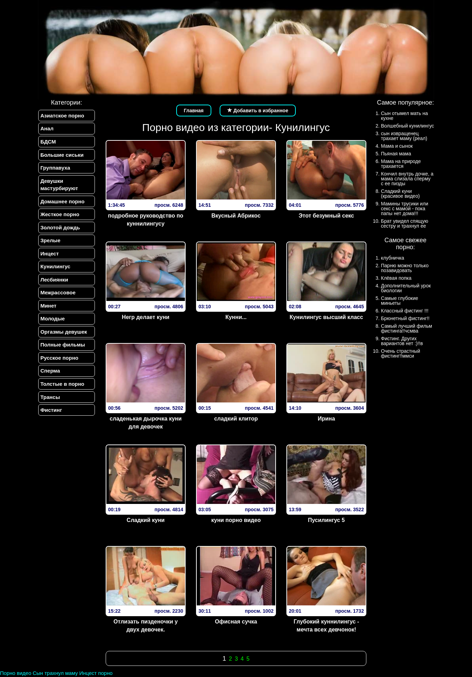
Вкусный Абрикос (236, 216)
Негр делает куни (146, 317)
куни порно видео (236, 520)
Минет (48, 310)
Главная (194, 110)
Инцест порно (96, 673)
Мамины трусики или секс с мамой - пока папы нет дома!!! (404, 208)
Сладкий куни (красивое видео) (400, 193)
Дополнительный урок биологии (406, 288)
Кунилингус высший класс (326, 317)
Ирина (326, 419)
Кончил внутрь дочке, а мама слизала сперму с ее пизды (407, 178)
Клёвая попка (396, 278)
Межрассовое (57, 297)
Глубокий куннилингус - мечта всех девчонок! (326, 626)
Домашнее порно (62, 203)
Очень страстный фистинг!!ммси (400, 353)
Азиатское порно (62, 116)
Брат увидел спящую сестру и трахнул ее (404, 223)
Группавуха (55, 169)
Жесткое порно (59, 216)
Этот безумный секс (326, 216)
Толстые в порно (62, 390)
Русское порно (59, 363)
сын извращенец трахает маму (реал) (404, 136)
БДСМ (48, 142)
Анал (46, 129)
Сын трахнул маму (55, 673)
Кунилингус (55, 270)
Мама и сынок (397, 146)
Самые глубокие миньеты (399, 300)
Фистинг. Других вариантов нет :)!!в (402, 341)
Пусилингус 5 (326, 520)
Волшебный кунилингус (407, 125)
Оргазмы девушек (63, 337)
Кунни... (235, 317)
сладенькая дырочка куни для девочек (145, 423)
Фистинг (51, 417)
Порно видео (15, 673)
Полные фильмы (62, 350)
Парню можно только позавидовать (405, 268)
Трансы (49, 403)
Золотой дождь (60, 230)
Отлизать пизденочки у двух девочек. (146, 626)
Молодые (52, 323)
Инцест (49, 257)
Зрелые (50, 243)
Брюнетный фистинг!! (405, 318)
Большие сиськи (61, 155)
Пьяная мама (396, 153)
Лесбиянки (54, 283)
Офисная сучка (236, 622)
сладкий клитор (236, 419)
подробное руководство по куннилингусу (146, 220)
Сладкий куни (145, 520)
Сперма (49, 377)
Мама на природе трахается (401, 164)
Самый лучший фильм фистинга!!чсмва (406, 328)
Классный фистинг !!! (405, 310)
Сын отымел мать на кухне (404, 116)
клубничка (392, 257)
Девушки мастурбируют (59, 186)
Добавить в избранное (257, 110)
